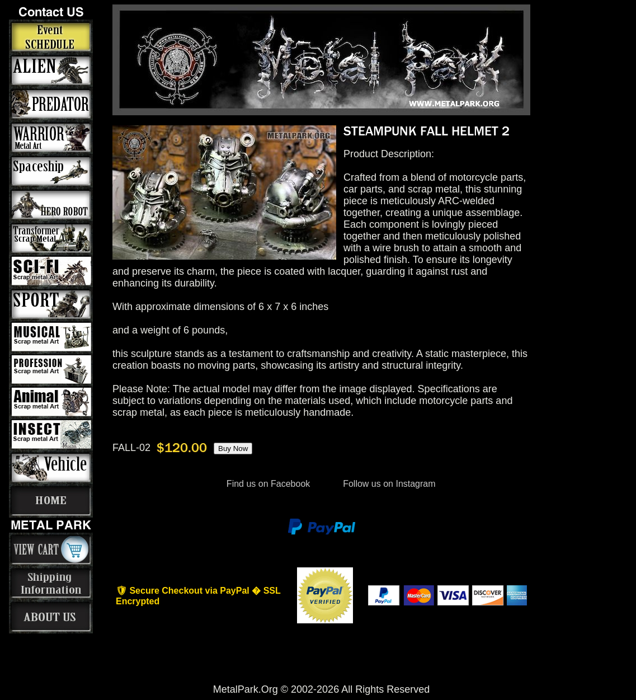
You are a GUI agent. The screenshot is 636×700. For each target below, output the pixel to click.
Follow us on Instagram (388, 483)
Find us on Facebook (268, 483)
